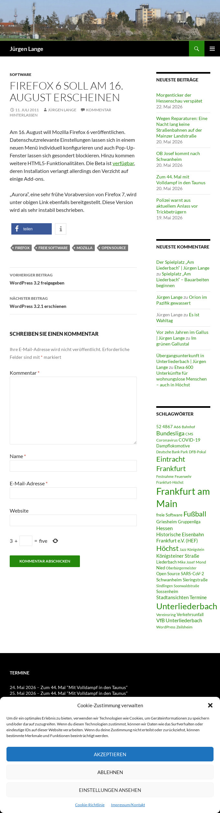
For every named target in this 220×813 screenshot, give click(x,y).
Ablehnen (110, 772)
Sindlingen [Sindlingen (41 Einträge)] (164, 586)
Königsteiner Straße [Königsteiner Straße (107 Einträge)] (177, 556)
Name (18, 456)
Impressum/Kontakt (128, 804)
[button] (210, 705)
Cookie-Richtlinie (89, 804)
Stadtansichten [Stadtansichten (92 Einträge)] (172, 597)
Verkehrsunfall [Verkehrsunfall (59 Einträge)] (190, 614)
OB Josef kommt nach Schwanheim (178, 156)
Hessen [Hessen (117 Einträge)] (164, 528)
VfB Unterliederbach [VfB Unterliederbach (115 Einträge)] (179, 620)
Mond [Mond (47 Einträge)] (201, 562)
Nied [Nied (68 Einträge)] (160, 567)
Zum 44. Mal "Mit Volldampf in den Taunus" (84, 687)
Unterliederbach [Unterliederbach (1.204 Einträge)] (186, 606)
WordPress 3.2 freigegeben (73, 278)
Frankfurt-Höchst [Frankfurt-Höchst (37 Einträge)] (169, 482)
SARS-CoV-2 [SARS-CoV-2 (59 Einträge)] (192, 573)
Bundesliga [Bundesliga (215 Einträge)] (170, 433)
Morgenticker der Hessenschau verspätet (179, 97)
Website (19, 510)
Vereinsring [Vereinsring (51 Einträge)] (166, 614)
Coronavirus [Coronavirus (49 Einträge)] (167, 440)
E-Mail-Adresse (29, 483)
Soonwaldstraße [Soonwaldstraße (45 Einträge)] (186, 586)
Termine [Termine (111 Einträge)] (198, 597)
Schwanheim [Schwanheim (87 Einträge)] (169, 579)
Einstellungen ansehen (110, 790)
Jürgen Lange (26, 48)
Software (20, 74)
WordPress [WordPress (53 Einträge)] (165, 627)
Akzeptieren (110, 754)
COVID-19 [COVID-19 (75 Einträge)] (189, 440)
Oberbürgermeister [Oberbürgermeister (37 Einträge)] (181, 568)
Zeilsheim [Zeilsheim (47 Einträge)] (184, 627)
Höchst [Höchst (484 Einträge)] (167, 548)
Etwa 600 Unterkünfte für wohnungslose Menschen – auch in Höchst (181, 375)
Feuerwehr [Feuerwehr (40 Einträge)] (183, 476)
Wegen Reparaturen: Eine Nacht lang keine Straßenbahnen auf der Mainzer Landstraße (181, 127)
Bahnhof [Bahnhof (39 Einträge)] (188, 427)
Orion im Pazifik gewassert (181, 300)
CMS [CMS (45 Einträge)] (189, 434)
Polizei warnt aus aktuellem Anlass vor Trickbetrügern (177, 205)
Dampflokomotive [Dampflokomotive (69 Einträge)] (173, 445)
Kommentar (24, 373)
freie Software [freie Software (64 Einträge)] (169, 514)
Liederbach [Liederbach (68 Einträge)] (166, 561)
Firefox (22, 248)
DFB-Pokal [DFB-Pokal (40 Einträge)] (197, 452)
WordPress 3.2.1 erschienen (73, 302)
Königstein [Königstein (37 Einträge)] (195, 549)
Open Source (114, 248)
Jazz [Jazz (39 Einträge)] (183, 549)
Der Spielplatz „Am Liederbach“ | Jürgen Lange (182, 265)
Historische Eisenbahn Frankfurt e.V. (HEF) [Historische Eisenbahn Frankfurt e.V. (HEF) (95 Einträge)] (180, 537)
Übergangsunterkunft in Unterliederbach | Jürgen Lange (181, 361)
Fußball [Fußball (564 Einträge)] (194, 513)
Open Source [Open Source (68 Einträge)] (168, 573)
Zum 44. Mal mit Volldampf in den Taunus (180, 179)
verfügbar (123, 163)
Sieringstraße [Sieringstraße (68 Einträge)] (195, 579)
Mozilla (85, 248)
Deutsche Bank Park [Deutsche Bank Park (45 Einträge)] (172, 452)
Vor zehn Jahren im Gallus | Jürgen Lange (182, 335)
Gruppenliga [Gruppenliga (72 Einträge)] (189, 521)
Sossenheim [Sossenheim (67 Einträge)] (167, 591)
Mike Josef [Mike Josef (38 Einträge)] (186, 562)
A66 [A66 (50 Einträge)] (177, 426)
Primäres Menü (212, 48)
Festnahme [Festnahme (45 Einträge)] (165, 476)
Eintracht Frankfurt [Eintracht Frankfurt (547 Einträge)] (171, 464)
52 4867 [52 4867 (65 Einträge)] (164, 426)
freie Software (53, 248)
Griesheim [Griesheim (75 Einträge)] (166, 521)
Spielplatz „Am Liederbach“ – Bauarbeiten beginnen (182, 279)
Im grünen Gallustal (176, 340)
